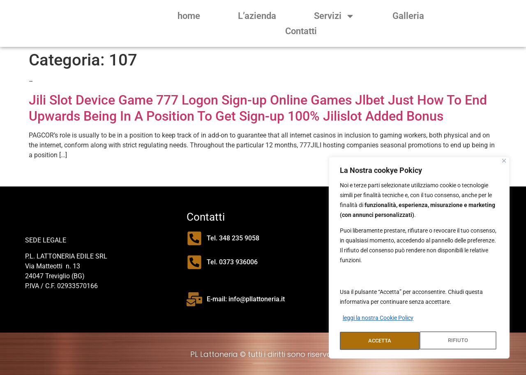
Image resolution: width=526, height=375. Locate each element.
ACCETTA (458, 341)
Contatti (301, 31)
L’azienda (257, 16)
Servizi (334, 16)
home (189, 16)
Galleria (408, 16)
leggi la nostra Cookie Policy (378, 320)
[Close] (504, 163)
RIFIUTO (378, 341)
